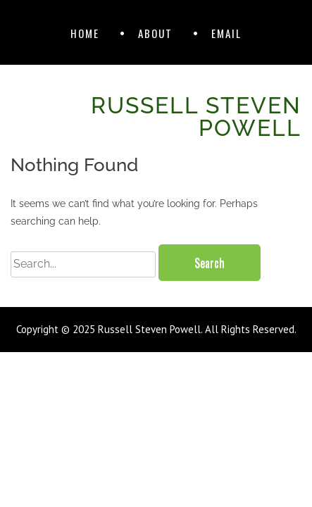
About (155, 33)
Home (84, 33)
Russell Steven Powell (196, 116)
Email (226, 33)
